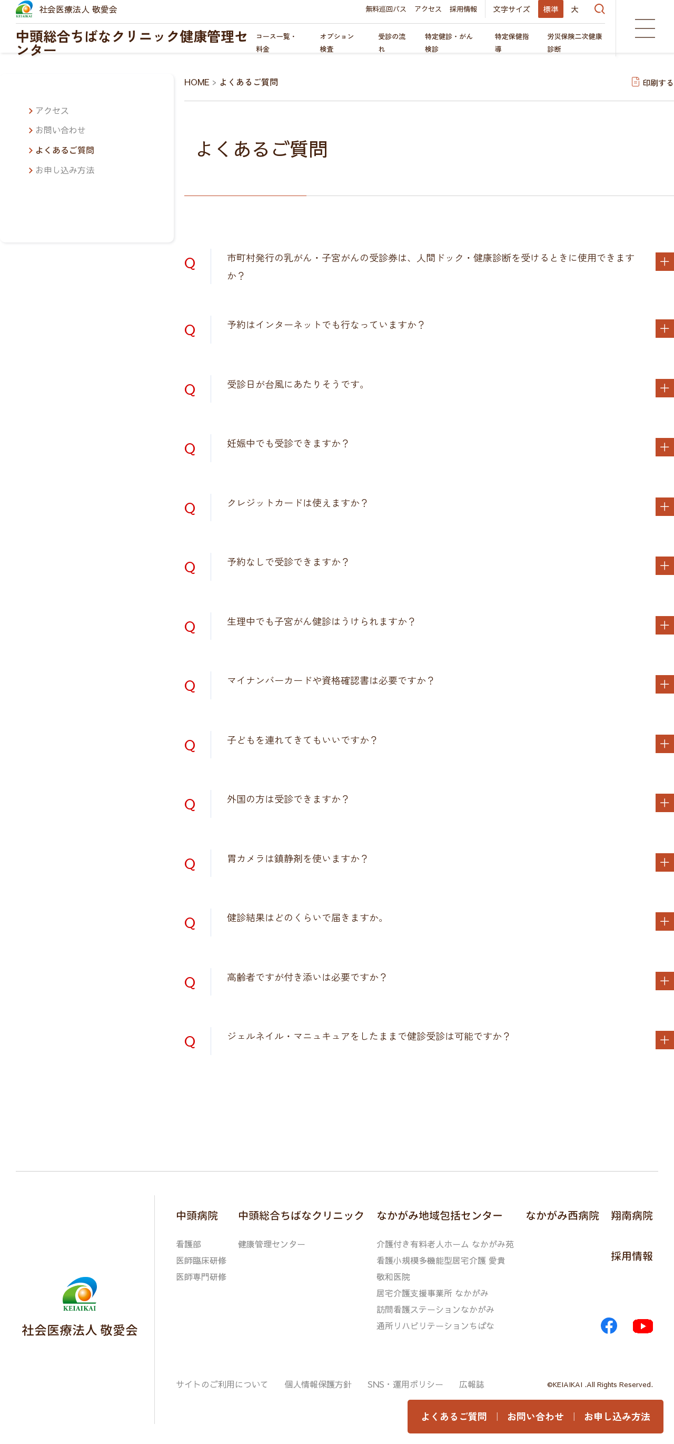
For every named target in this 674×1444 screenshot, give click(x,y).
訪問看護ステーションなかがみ (435, 1307)
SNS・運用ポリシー (405, 1381)
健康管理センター (271, 1244)
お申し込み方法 (64, 169)
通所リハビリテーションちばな (435, 1323)
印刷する (658, 81)
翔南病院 (632, 1214)
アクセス (428, 9)
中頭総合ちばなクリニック (301, 1214)
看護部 (188, 1244)
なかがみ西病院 (562, 1214)
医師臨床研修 (201, 1259)
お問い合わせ (60, 129)
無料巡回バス (386, 9)
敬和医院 (393, 1275)
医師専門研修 (201, 1275)
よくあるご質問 (64, 150)
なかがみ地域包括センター (439, 1214)
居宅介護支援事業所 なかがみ (432, 1291)
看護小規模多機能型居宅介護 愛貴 (441, 1259)
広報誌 (471, 1381)
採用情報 (463, 9)
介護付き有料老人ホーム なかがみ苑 (445, 1244)
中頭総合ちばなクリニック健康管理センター (132, 42)
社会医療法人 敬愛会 (78, 9)
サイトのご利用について (222, 1381)
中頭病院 (197, 1214)
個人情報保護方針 (318, 1381)
